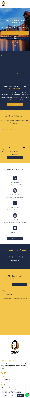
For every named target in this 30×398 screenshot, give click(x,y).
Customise (5, 395)
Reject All (12, 395)
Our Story (3, 383)
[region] (12, 392)
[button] (13, 127)
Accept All (20, 395)
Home (2, 380)
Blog (16, 385)
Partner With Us (18, 380)
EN (22, 3)
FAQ (16, 383)
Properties (3, 385)
